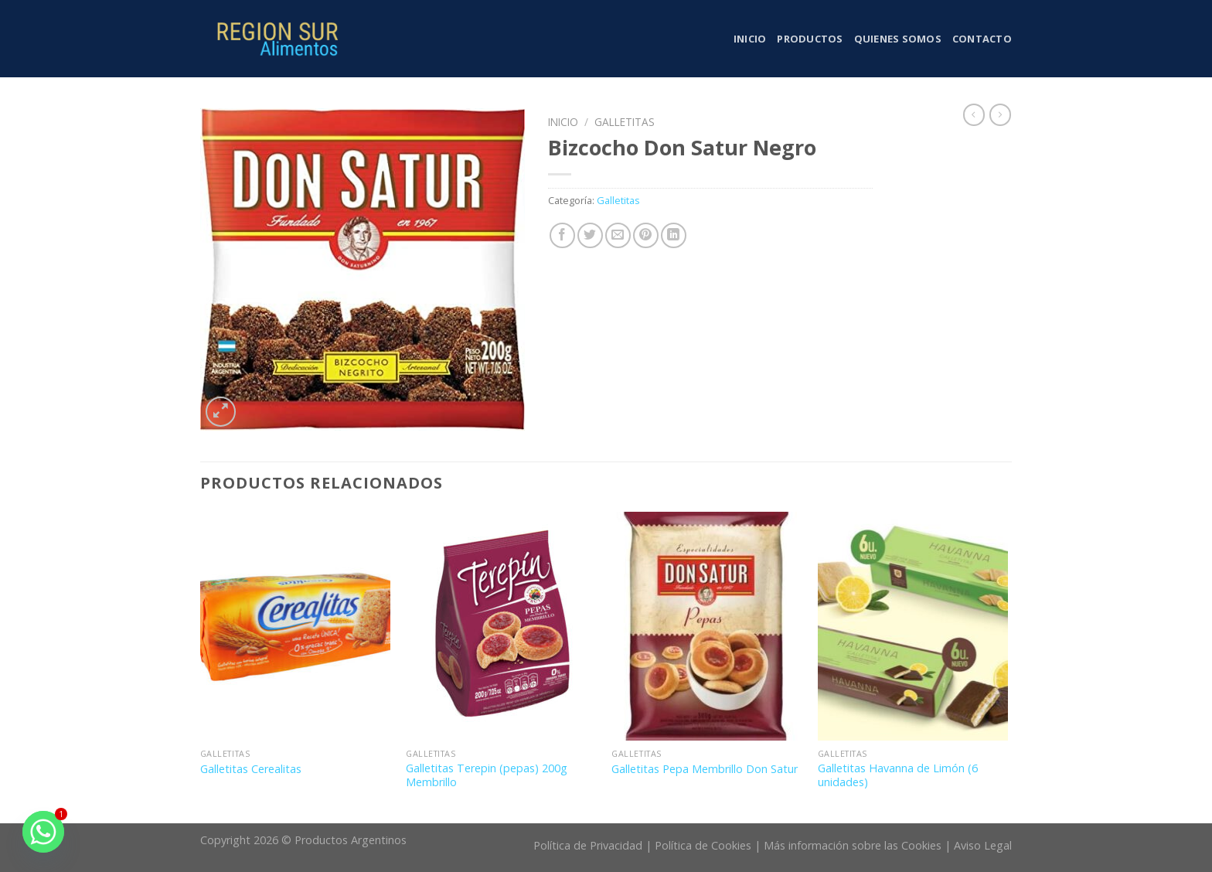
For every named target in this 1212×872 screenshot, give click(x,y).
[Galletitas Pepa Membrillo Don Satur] (706, 626)
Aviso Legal (983, 845)
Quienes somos (897, 39)
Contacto (982, 39)
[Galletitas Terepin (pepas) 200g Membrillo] (501, 626)
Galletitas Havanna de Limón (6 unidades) (898, 775)
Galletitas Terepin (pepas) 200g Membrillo (486, 775)
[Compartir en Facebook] (562, 235)
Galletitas (624, 121)
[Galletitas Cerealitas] (295, 626)
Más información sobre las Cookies (852, 845)
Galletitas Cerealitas (250, 769)
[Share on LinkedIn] (673, 235)
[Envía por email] (618, 235)
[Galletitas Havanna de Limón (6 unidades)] (913, 626)
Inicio (750, 39)
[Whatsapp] (43, 832)
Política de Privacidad (587, 845)
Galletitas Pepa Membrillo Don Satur (704, 769)
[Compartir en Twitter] (590, 235)
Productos (810, 39)
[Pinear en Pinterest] (646, 235)
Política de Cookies (703, 845)
